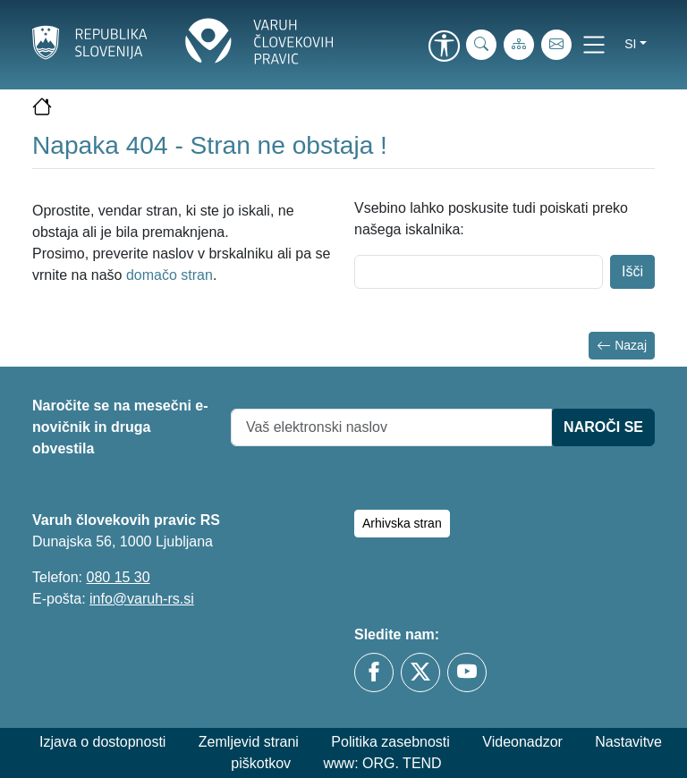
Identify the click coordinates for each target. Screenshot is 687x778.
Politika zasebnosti (390, 741)
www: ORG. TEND (383, 763)
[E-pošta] (556, 45)
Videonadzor (522, 741)
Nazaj (622, 345)
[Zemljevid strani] (519, 45)
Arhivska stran (402, 523)
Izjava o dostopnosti (102, 741)
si (630, 44)
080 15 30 (117, 577)
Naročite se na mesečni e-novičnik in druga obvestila (120, 427)
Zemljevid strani (249, 741)
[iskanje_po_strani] (481, 45)
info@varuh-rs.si (141, 598)
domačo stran (169, 275)
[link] (443, 47)
